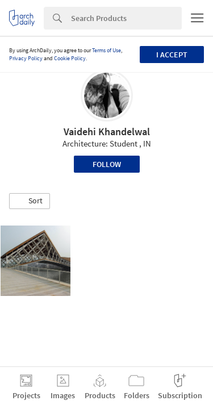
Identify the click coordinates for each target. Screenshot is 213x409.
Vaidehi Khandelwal (107, 131)
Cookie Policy (70, 58)
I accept (171, 54)
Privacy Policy (26, 58)
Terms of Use (106, 50)
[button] (29, 201)
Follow (107, 164)
